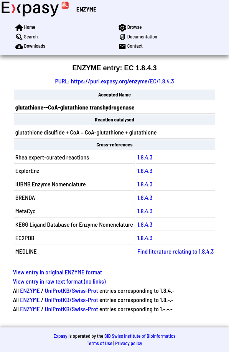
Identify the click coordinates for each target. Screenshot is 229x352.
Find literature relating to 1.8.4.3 (175, 251)
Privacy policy (128, 343)
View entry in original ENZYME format (57, 272)
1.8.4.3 (145, 157)
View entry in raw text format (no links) (59, 281)
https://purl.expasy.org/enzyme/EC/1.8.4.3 (122, 81)
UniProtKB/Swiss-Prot (71, 290)
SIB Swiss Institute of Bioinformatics (139, 336)
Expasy (60, 336)
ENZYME (86, 9)
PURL (61, 81)
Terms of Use (99, 343)
